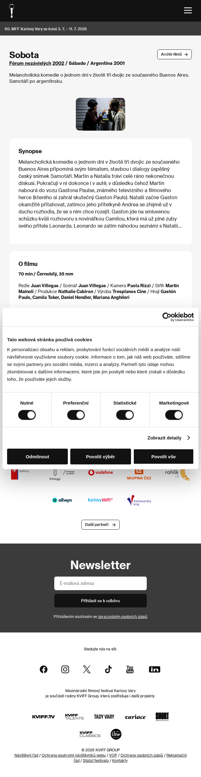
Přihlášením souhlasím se (100, 616)
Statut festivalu (96, 760)
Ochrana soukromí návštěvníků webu (74, 755)
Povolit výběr (100, 456)
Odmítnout (37, 456)
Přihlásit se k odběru (100, 600)
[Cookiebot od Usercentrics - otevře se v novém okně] (167, 317)
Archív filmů (171, 54)
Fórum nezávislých (30, 63)
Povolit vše (163, 456)
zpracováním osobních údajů (122, 616)
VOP (113, 755)
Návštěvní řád (26, 755)
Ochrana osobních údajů (142, 755)
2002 (58, 63)
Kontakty (120, 760)
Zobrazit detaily (165, 437)
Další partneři (97, 525)
